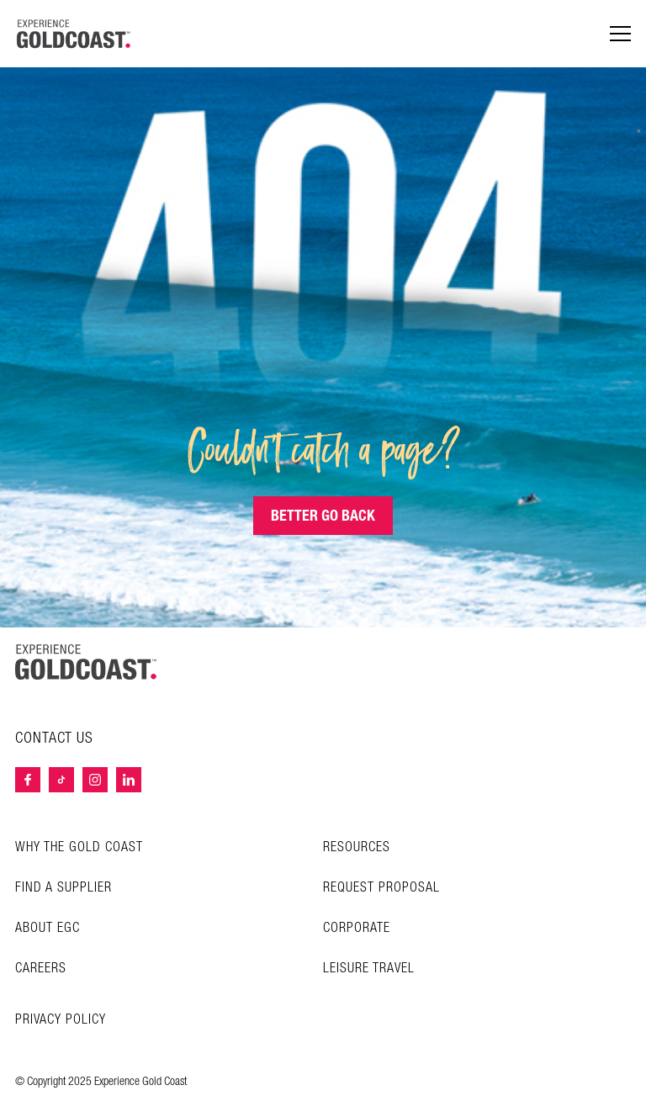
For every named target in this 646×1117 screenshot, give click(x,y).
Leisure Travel (369, 968)
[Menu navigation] (620, 34)
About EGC (47, 928)
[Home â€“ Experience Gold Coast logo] (74, 34)
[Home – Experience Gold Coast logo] (85, 662)
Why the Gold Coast (79, 847)
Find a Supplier (63, 888)
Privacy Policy (60, 1020)
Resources (356, 847)
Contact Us (54, 738)
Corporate (356, 928)
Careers (40, 968)
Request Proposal (381, 888)
